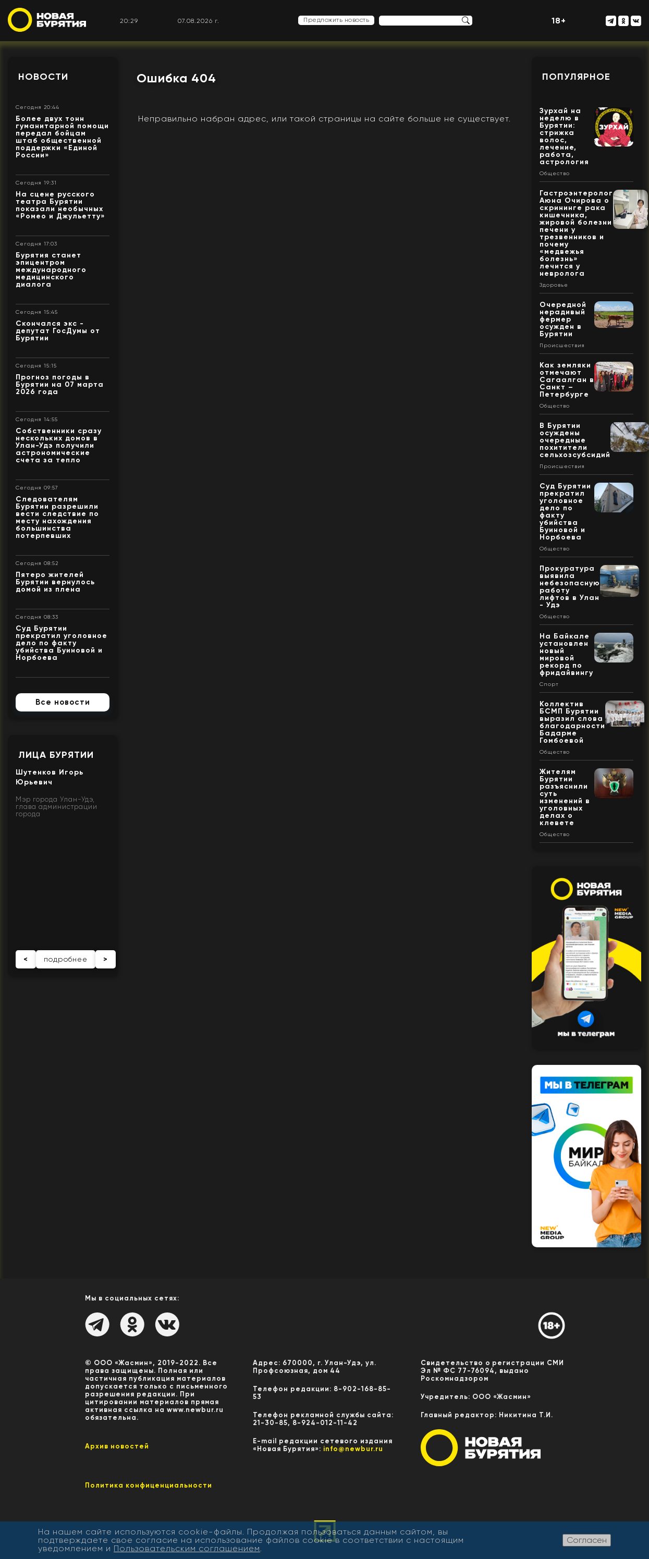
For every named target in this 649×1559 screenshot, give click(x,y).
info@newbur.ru (353, 1449)
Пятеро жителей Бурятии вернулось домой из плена (55, 582)
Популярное (576, 76)
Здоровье (554, 285)
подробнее (66, 959)
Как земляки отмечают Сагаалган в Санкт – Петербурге (567, 380)
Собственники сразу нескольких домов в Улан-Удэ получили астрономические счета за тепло (59, 445)
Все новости (62, 702)
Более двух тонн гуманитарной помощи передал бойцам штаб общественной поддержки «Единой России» (62, 136)
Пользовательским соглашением (187, 1548)
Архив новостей (117, 1446)
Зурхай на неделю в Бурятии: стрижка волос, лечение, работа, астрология (564, 136)
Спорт (549, 684)
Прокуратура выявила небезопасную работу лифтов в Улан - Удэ (570, 586)
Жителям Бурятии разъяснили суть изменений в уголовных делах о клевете (565, 797)
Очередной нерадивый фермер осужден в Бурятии (563, 319)
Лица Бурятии (56, 754)
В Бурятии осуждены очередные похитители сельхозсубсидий (575, 440)
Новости (43, 76)
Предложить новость (336, 19)
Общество (555, 173)
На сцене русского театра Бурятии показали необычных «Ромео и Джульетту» (60, 205)
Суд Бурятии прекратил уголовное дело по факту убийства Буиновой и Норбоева (61, 643)
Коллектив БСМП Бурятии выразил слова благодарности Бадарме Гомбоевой (572, 722)
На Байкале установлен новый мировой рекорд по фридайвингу (566, 654)
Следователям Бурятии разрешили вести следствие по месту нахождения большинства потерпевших (57, 517)
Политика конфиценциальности (148, 1485)
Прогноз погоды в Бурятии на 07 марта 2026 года (60, 384)
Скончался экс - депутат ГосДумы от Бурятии (58, 330)
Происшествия (562, 345)
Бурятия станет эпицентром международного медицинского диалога (51, 270)
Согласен (587, 1540)
